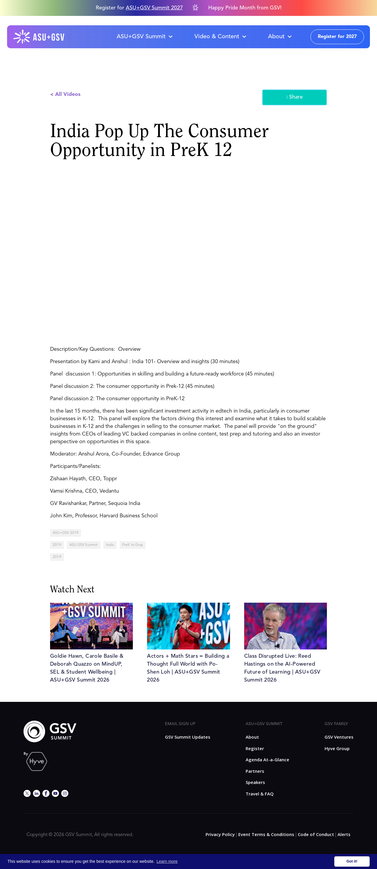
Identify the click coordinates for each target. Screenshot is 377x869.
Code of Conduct (316, 834)
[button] (145, 36)
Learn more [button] (167, 861)
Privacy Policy (220, 834)
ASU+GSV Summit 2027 (154, 8)
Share (294, 97)
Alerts (344, 834)
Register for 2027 (337, 36)
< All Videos (65, 94)
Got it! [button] (351, 861)
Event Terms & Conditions (266, 834)
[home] (39, 37)
